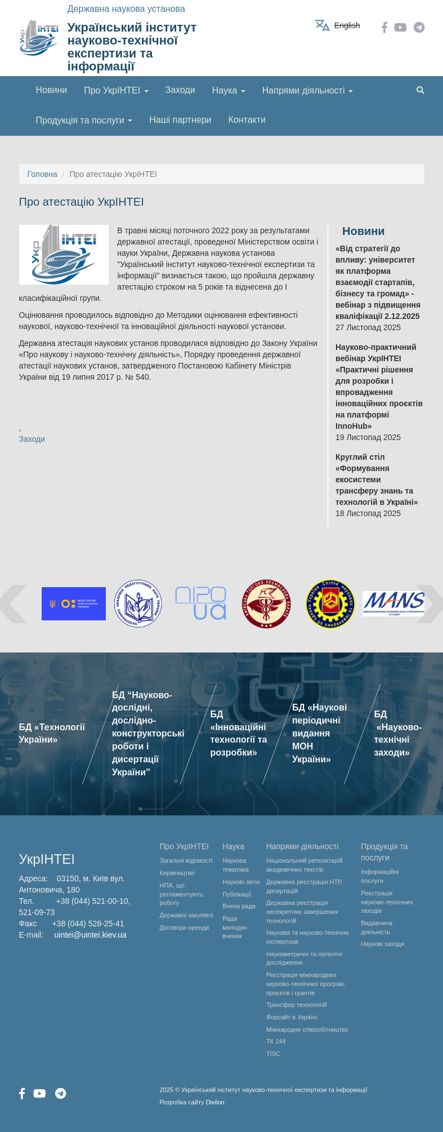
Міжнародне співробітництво (307, 1029)
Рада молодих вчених (234, 927)
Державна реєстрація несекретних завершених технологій (302, 911)
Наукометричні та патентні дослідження (304, 958)
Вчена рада (239, 906)
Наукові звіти (240, 881)
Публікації (236, 894)
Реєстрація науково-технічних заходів (387, 902)
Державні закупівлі (186, 915)
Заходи (180, 90)
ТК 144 (276, 1041)
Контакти (247, 120)
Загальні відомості (186, 860)
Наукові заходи (382, 943)
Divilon (215, 1102)
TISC (273, 1053)
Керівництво (177, 872)
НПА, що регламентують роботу (182, 894)
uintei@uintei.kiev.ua (91, 934)
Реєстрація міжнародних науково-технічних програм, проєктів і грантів (306, 983)
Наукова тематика (235, 865)
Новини (52, 90)
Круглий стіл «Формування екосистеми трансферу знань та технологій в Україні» (376, 479)
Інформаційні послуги (380, 876)
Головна (42, 174)
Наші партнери (180, 120)
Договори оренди (184, 927)
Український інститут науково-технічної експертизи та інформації (132, 46)
